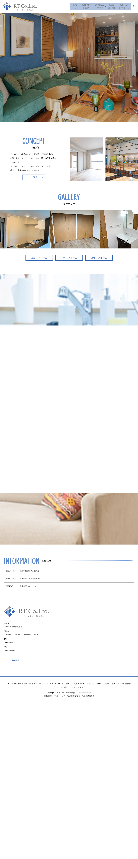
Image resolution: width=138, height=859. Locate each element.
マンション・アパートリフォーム (57, 684)
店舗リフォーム (99, 257)
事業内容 (97, 6)
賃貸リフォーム (39, 257)
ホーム (69, 6)
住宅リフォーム (69, 257)
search (133, 6)
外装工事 (37, 684)
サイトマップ (79, 687)
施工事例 (110, 6)
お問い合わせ (123, 6)
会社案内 (82, 6)
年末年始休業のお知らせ (30, 571)
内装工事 (27, 684)
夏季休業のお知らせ (28, 586)
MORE (33, 177)
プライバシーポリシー (62, 687)
